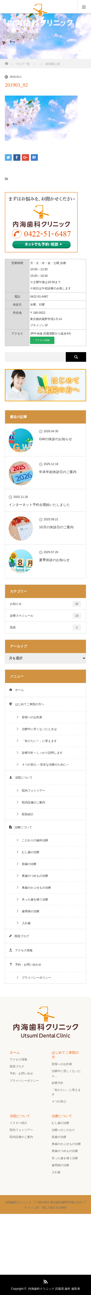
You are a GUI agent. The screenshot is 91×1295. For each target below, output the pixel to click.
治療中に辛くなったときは (36, 729)
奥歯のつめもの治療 (32, 875)
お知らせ (45, 604)
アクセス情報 (21, 950)
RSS (45, 1280)
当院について (21, 777)
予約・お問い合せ (21, 1073)
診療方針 (57, 1083)
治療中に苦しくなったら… (66, 1073)
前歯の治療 (26, 864)
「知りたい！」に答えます (36, 741)
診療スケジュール (45, 616)
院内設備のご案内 (30, 802)
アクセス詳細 (42, 340)
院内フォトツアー (30, 790)
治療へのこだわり (63, 1130)
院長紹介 (24, 814)
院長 (45, 627)
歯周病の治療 (27, 911)
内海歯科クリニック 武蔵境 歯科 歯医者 (54, 1288)
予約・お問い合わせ (25, 964)
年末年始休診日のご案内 (57, 472)
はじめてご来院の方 (65, 1055)
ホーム (16, 690)
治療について (20, 827)
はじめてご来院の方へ (26, 704)
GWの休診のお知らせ (55, 439)
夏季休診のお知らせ (54, 560)
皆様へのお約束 (29, 717)
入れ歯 (23, 923)
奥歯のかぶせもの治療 (33, 887)
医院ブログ (19, 936)
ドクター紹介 (18, 1123)
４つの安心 (59, 1101)
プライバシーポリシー (33, 977)
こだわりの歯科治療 (32, 840)
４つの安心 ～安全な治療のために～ (42, 764)
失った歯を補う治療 (32, 899)
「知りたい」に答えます (66, 1092)
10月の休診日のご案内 (56, 527)
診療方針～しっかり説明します (39, 752)
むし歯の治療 (27, 852)
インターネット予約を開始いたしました (39, 505)
